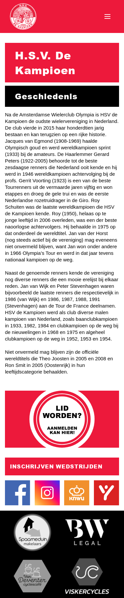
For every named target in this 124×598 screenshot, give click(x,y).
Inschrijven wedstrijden (56, 466)
